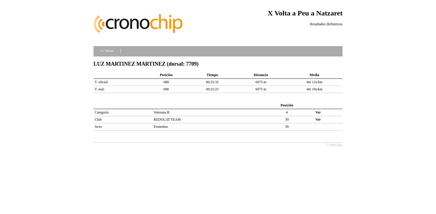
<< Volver (107, 51)
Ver (318, 112)
